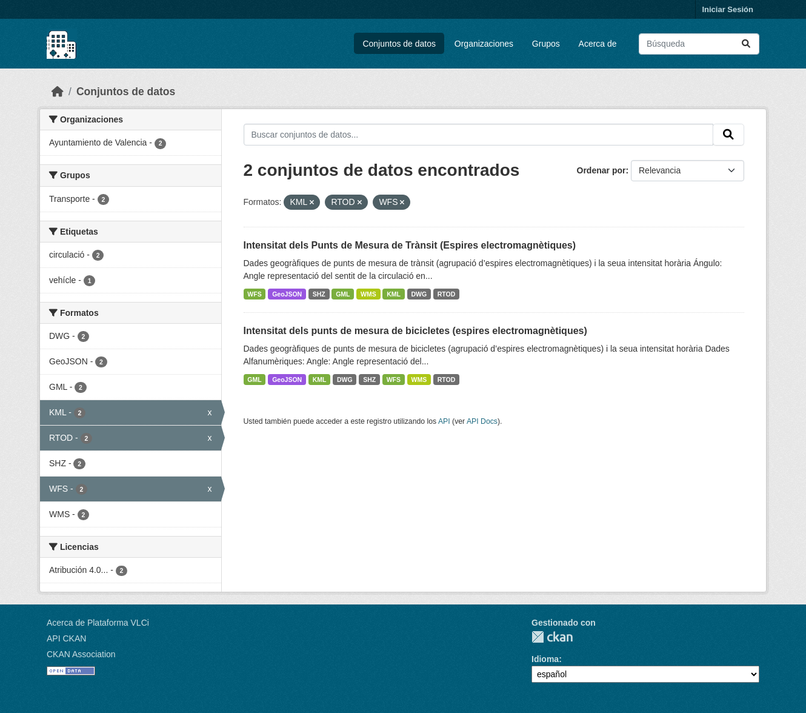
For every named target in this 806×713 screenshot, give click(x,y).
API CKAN (66, 638)
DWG (419, 294)
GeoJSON (287, 294)
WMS (368, 294)
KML (394, 294)
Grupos (546, 44)
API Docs (482, 421)
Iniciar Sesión (727, 9)
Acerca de (598, 44)
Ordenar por (601, 170)
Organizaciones (484, 44)
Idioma (545, 659)
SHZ (319, 294)
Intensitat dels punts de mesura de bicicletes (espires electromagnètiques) (415, 331)
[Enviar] (746, 44)
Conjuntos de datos (399, 44)
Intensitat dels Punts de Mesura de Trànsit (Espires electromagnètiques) (410, 245)
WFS (254, 294)
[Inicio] (58, 91)
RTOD (447, 294)
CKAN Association (81, 654)
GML (343, 294)
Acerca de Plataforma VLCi (98, 623)
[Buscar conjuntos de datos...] (699, 44)
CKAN (552, 637)
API (444, 421)
